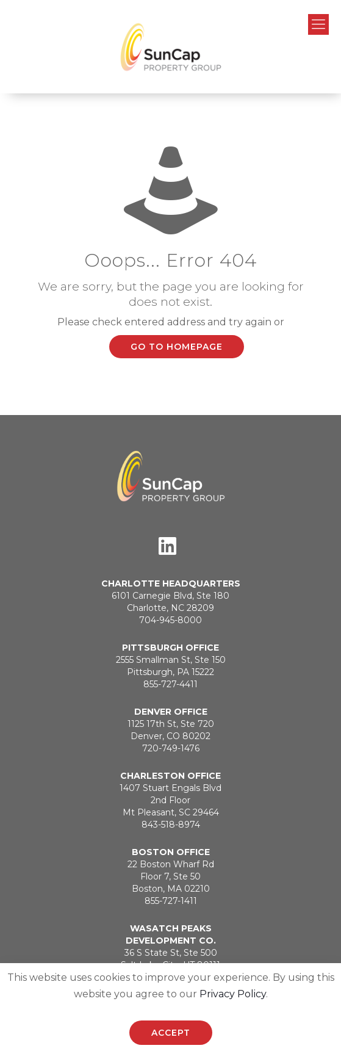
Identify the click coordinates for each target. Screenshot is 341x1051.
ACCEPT (170, 1032)
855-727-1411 (171, 900)
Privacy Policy (232, 994)
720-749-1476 (170, 748)
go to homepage (177, 346)
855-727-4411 (170, 684)
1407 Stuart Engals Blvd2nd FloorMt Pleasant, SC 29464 (170, 800)
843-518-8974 (171, 824)
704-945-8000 (170, 620)
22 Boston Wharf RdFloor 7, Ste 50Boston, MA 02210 (170, 876)
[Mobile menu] (318, 24)
